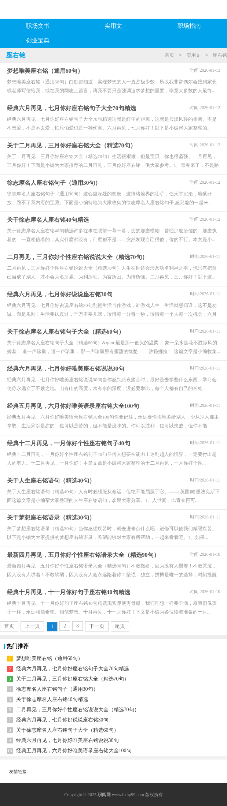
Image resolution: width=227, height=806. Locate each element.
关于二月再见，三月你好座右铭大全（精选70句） (72, 679)
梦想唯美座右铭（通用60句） (49, 658)
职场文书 (38, 26)
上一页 (32, 626)
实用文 (113, 26)
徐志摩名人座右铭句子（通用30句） (57, 689)
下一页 (97, 626)
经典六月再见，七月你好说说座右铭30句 (62, 720)
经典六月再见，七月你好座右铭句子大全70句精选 (72, 668)
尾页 (120, 626)
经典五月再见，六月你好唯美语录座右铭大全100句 (74, 750)
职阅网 (104, 794)
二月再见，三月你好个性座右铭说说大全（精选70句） (77, 709)
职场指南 (189, 26)
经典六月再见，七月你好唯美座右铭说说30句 (67, 740)
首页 (169, 55)
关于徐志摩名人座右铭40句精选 (52, 699)
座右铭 (220, 55)
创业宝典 (38, 40)
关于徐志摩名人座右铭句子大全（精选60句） (67, 730)
